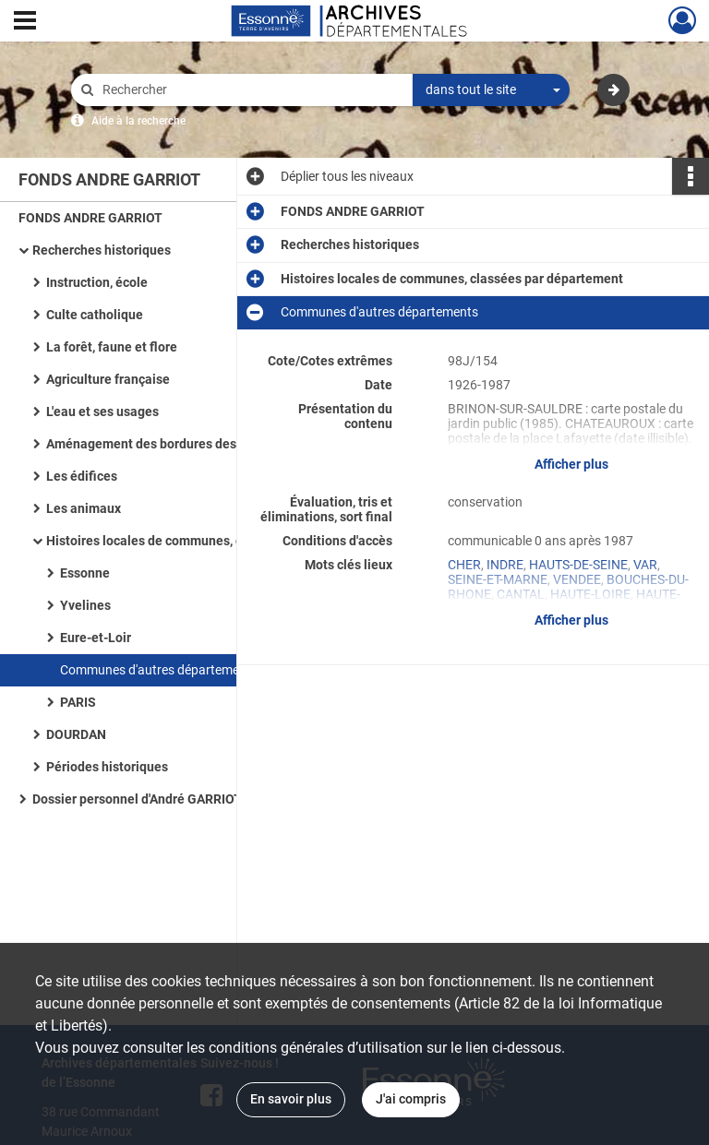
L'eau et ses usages (102, 411)
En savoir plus (290, 1098)
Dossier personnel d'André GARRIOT (137, 799)
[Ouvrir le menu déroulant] (25, 22)
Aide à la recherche (138, 120)
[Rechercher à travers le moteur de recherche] (251, 90)
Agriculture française (108, 379)
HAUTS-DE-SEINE (578, 564)
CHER (464, 564)
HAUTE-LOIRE (590, 594)
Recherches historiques (101, 250)
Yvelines (85, 605)
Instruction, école (97, 282)
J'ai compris (411, 1098)
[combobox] (491, 90)
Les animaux (83, 508)
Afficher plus (571, 464)
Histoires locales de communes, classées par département (217, 540)
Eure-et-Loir (95, 637)
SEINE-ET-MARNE (497, 579)
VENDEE (577, 579)
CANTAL (521, 594)
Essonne (85, 573)
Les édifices (81, 476)
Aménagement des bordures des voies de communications (217, 443)
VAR (645, 564)
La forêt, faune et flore (111, 347)
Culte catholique (94, 314)
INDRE (505, 564)
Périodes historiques (107, 766)
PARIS (78, 702)
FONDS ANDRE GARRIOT (90, 217)
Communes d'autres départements (159, 669)
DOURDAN (76, 734)
